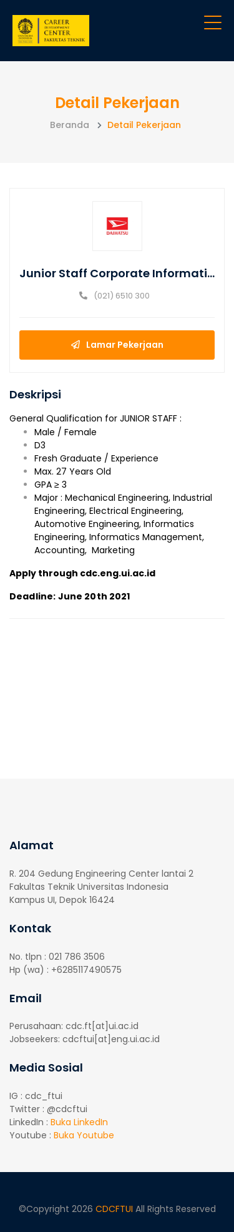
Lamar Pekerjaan (117, 344)
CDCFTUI (115, 1209)
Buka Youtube (84, 1135)
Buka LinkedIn (79, 1122)
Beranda (69, 125)
